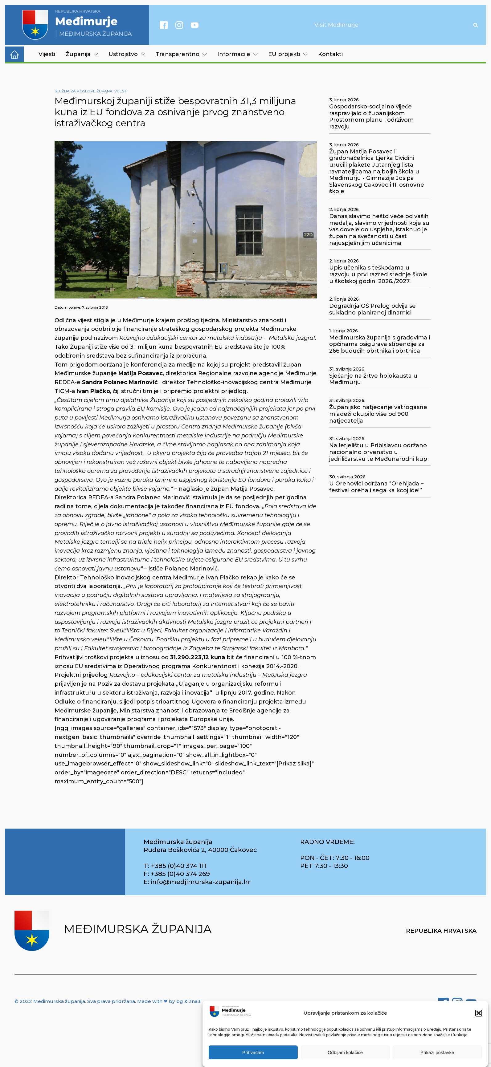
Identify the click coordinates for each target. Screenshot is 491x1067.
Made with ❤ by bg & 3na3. (169, 1001)
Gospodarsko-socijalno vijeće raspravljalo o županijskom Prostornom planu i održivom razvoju (371, 116)
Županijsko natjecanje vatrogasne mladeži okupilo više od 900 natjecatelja (378, 414)
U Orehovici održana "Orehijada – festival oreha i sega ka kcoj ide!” (376, 487)
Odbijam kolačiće (345, 1055)
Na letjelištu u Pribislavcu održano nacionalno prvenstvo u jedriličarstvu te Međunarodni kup (378, 452)
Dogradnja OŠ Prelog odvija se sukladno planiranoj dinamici (372, 309)
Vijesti (47, 54)
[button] (479, 1016)
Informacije (237, 54)
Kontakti (330, 54)
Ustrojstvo (126, 54)
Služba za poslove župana (84, 91)
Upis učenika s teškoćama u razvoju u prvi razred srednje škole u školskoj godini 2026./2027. (378, 274)
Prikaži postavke (437, 1055)
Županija (82, 54)
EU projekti (288, 54)
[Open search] (475, 25)
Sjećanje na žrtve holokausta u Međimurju (373, 379)
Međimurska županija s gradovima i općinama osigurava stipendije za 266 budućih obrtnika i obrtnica (379, 344)
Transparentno (181, 54)
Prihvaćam (253, 1055)
